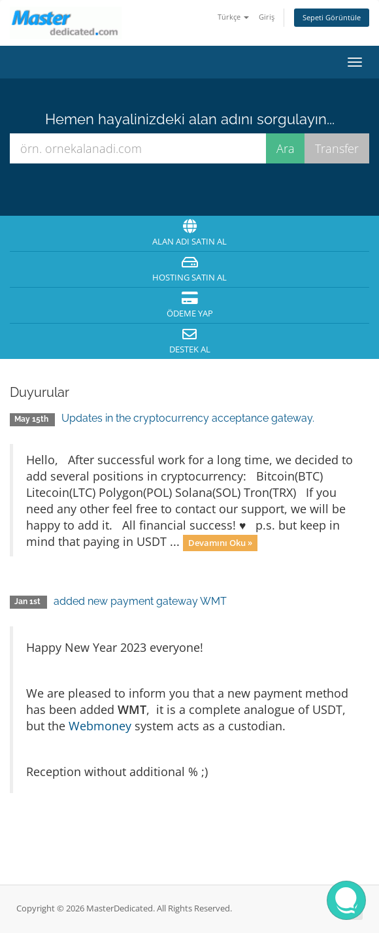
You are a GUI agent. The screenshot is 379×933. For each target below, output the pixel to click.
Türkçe (233, 17)
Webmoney (100, 726)
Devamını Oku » (220, 543)
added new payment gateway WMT (140, 601)
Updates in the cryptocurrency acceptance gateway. (187, 418)
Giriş (266, 17)
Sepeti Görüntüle (332, 17)
